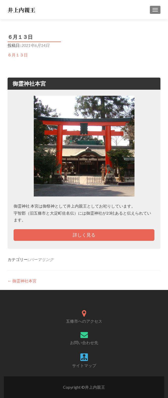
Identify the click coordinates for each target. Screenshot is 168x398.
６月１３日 (18, 54)
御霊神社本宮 (22, 280)
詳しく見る (84, 235)
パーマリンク (41, 259)
